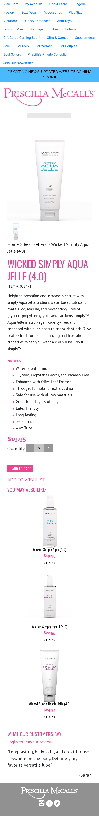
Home (13, 244)
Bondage (36, 29)
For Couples (68, 46)
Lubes (54, 29)
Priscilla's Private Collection (48, 55)
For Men (23, 46)
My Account (33, 4)
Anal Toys (64, 21)
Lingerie (80, 4)
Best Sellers (12, 55)
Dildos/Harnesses (37, 21)
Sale (6, 46)
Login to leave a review (29, 742)
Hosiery (9, 13)
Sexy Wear (29, 13)
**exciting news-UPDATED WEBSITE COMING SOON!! (49, 74)
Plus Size (75, 13)
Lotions (71, 29)
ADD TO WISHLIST (26, 479)
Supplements (85, 38)
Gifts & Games (57, 38)
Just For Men (13, 29)
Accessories (53, 13)
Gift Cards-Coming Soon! (21, 38)
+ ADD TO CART (20, 468)
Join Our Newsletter (18, 63)
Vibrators (10, 21)
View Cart (10, 4)
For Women (44, 46)
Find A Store (58, 4)
